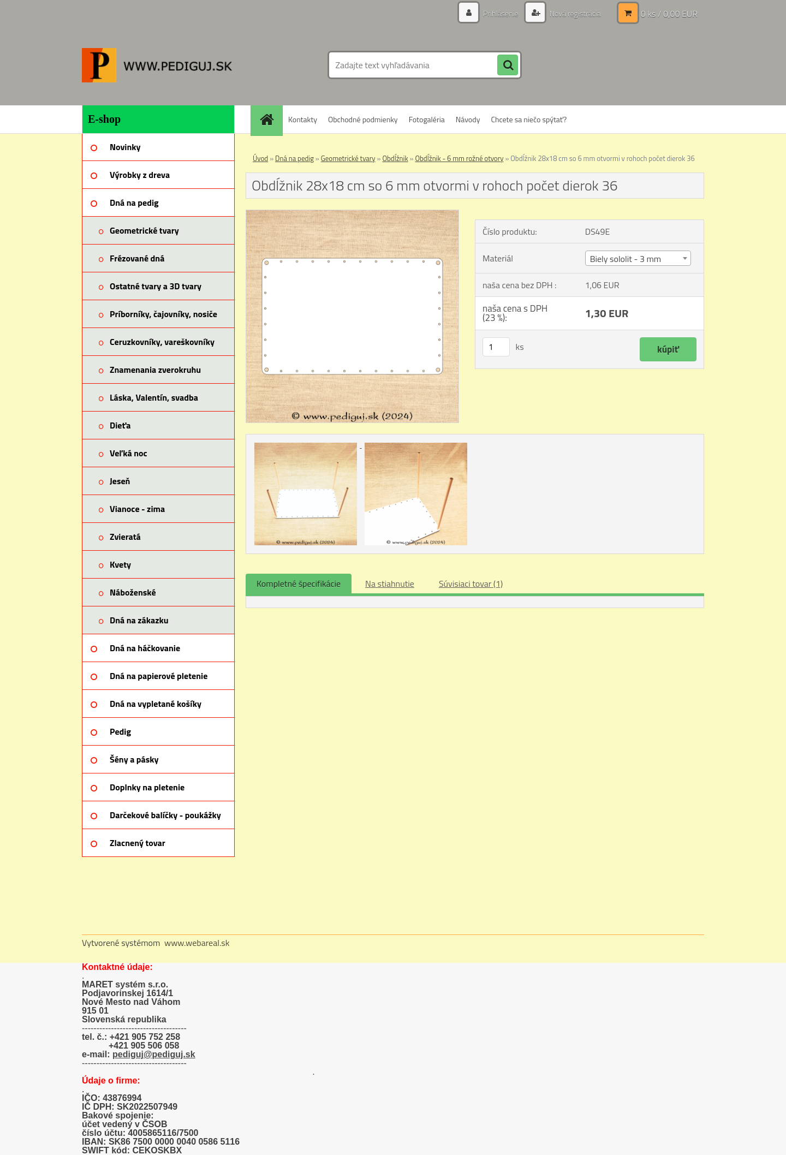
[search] (507, 65)
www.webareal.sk (197, 942)
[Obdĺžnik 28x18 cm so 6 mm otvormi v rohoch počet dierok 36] (352, 214)
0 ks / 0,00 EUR (669, 13)
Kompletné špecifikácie (299, 583)
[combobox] (638, 258)
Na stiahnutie (389, 583)
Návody (468, 119)
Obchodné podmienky (363, 119)
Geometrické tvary (348, 158)
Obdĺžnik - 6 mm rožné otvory (459, 158)
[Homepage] (270, 119)
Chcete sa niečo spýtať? (529, 119)
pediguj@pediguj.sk (153, 1054)
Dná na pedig (294, 158)
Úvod (260, 158)
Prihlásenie (500, 13)
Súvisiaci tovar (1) (471, 583)
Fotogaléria (427, 119)
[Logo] (157, 65)
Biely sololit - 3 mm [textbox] (626, 258)
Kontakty (302, 119)
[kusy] (496, 346)
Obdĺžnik (395, 158)
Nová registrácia (574, 13)
